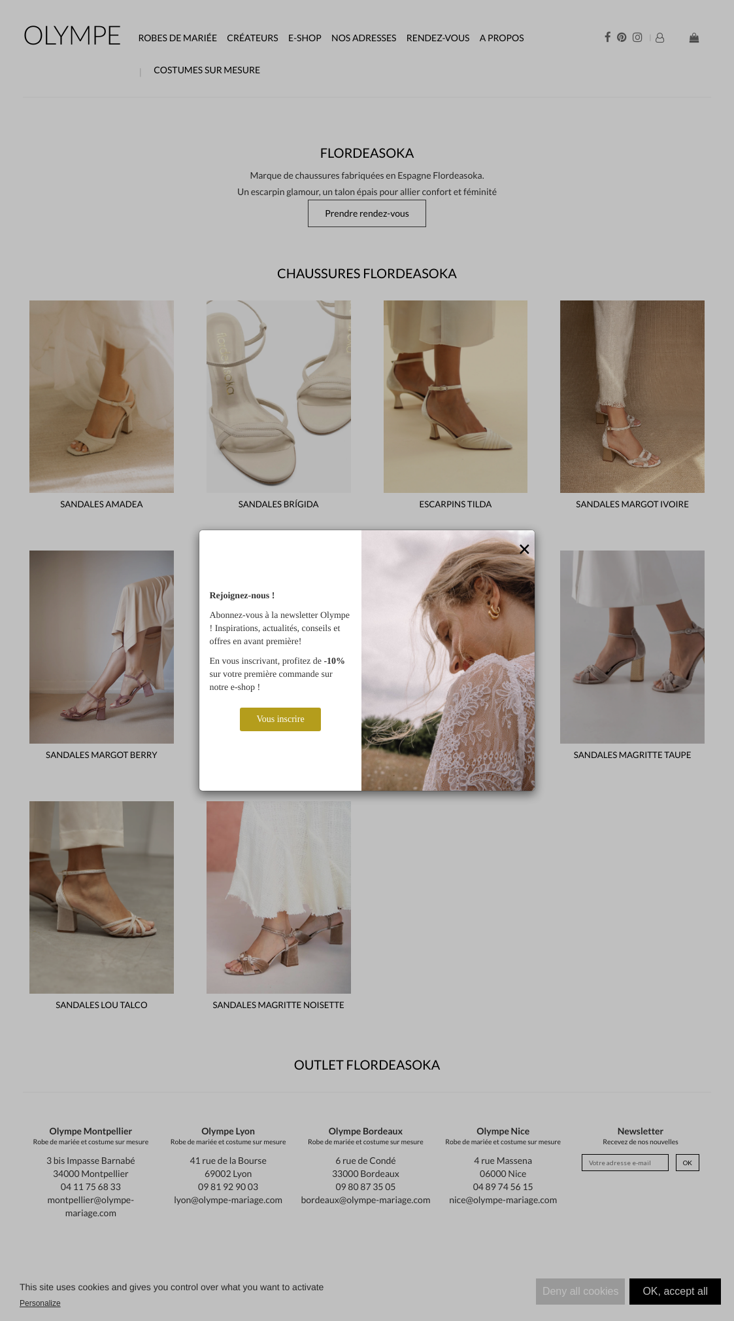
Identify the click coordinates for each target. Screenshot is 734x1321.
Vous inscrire (280, 719)
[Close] (524, 550)
